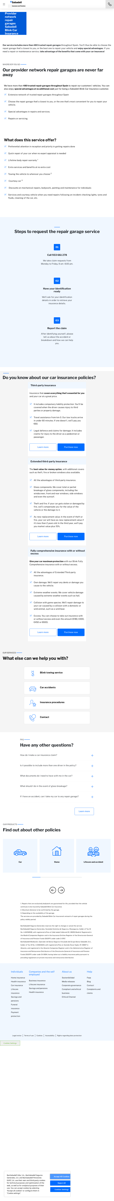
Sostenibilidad (68, 1133)
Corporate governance (71, 1141)
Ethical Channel (69, 1152)
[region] (37, 1184)
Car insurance (17, 1141)
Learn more (43, 602)
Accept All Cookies (61, 1176)
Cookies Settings (10, 1198)
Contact (90, 1141)
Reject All (62, 1183)
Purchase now (71, 602)
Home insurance (18, 1133)
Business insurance (37, 1136)
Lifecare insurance (37, 1140)
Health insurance (18, 1137)
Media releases (68, 1137)
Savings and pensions (38, 1143)
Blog (89, 1137)
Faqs (89, 1133)
